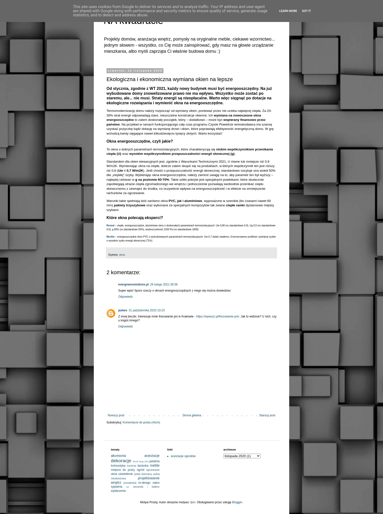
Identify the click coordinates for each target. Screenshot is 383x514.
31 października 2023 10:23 (147, 310)
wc (127, 486)
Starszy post (267, 415)
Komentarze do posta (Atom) (141, 422)
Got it (306, 11)
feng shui (144, 461)
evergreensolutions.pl (133, 284)
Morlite (110, 236)
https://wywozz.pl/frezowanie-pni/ (217, 316)
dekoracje (121, 460)
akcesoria (118, 456)
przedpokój (129, 482)
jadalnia (154, 461)
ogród (140, 470)
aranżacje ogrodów (183, 456)
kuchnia (131, 465)
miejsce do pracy (123, 470)
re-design (144, 482)
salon (156, 482)
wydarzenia (118, 491)
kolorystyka (118, 465)
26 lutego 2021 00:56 (164, 284)
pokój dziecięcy (143, 473)
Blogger (237, 502)
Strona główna (191, 415)
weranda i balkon (146, 486)
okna (122, 254)
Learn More (288, 11)
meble (155, 465)
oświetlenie (125, 474)
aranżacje (152, 456)
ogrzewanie (153, 469)
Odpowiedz (125, 296)
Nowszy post (116, 415)
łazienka (143, 465)
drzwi (135, 461)
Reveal (110, 225)
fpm (193, 502)
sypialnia (116, 486)
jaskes (122, 310)
